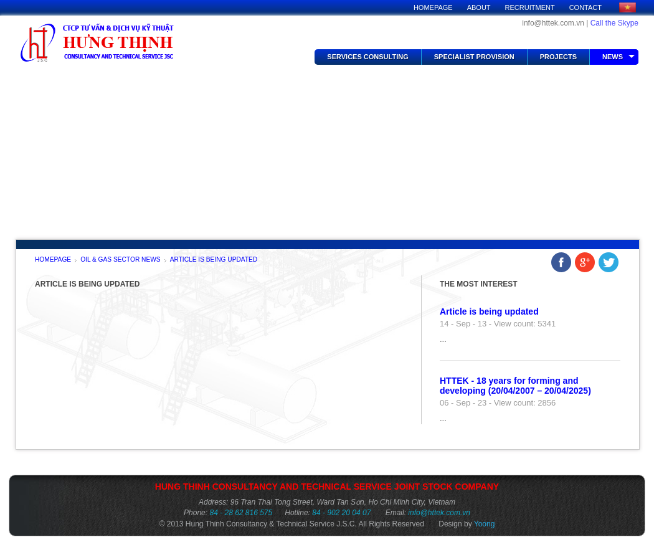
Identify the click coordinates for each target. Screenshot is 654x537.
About (479, 7)
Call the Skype (614, 23)
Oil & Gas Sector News (120, 260)
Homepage (433, 7)
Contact (585, 7)
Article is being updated (214, 260)
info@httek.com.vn (439, 512)
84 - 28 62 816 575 (240, 512)
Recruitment (530, 7)
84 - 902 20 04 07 (341, 512)
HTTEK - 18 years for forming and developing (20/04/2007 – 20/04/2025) (515, 386)
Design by (466, 524)
